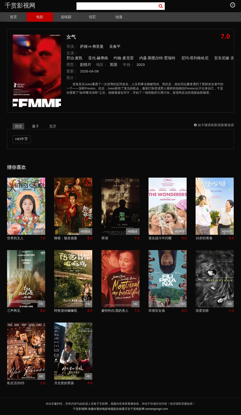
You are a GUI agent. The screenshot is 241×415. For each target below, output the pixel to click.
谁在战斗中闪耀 (160, 238)
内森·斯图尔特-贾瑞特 (157, 58)
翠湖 (104, 238)
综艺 (92, 17)
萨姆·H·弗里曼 (92, 46)
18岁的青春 (204, 238)
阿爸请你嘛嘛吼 (65, 310)
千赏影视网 (20, 5)
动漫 (118, 17)
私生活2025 (15, 383)
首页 (13, 17)
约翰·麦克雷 (123, 58)
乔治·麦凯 (74, 58)
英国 (113, 65)
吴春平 (114, 46)
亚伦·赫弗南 (98, 58)
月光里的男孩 (64, 383)
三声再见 (13, 310)
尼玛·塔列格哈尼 (195, 58)
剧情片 (85, 65)
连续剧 (66, 17)
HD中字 (21, 139)
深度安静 (202, 310)
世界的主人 (15, 238)
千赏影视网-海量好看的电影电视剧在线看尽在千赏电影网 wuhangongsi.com (120, 409)
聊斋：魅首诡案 (65, 238)
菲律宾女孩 (157, 310)
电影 (39, 17)
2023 (141, 65)
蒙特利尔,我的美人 (115, 310)
